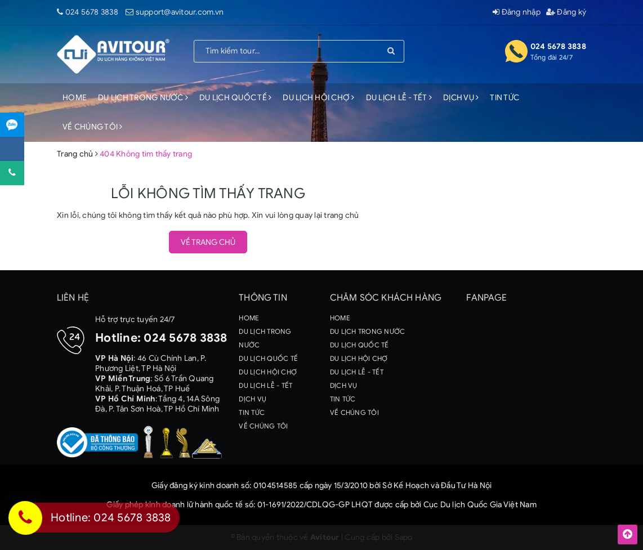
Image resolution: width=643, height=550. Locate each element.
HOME (74, 97)
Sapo (404, 537)
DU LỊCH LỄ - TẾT (399, 97)
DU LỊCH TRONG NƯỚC (143, 97)
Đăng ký (566, 12)
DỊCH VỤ (461, 97)
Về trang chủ (208, 242)
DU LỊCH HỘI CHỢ (318, 97)
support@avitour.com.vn (180, 12)
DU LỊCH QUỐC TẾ (235, 97)
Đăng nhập (517, 12)
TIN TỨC (504, 97)
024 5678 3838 (91, 12)
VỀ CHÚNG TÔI (92, 127)
